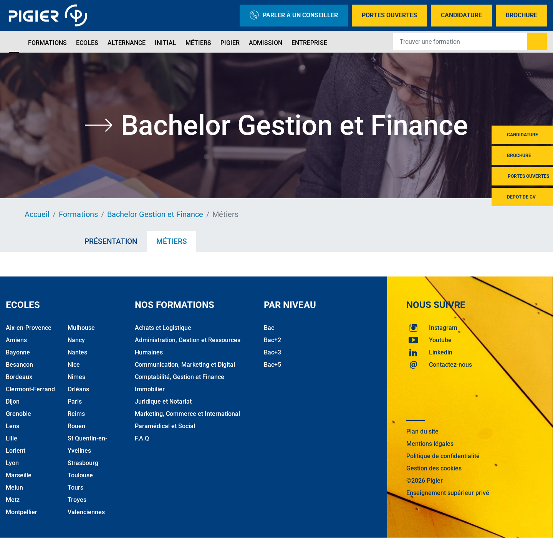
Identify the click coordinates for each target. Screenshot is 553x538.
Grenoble (18, 413)
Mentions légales (430, 443)
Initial (165, 42)
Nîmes (76, 377)
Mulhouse (81, 327)
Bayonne (18, 352)
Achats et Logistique (163, 327)
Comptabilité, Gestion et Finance (179, 377)
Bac (269, 327)
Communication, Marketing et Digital (185, 364)
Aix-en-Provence (28, 327)
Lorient (15, 450)
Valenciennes (86, 512)
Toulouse (80, 475)
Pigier (230, 42)
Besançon (19, 364)
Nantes (77, 352)
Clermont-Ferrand (30, 389)
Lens (12, 426)
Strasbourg (83, 463)
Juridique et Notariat (163, 401)
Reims (76, 413)
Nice (74, 364)
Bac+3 (272, 352)
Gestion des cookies (434, 468)
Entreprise (309, 42)
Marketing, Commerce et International (187, 413)
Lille (11, 438)
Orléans (78, 389)
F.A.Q (142, 438)
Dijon (13, 401)
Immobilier (150, 389)
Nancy (76, 340)
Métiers (198, 42)
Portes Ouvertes (389, 15)
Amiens (16, 340)
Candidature (461, 15)
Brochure (521, 15)
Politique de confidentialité (443, 456)
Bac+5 (272, 364)
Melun (14, 487)
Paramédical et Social (165, 426)
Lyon (12, 463)
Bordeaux (19, 377)
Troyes (77, 499)
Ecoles (87, 42)
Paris (75, 401)
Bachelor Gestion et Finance (155, 214)
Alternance (127, 42)
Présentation (110, 241)
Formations (47, 42)
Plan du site (422, 431)
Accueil (37, 214)
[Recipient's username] (460, 41)
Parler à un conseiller (294, 15)
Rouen (76, 426)
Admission (265, 42)
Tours (75, 487)
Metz (13, 499)
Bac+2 (272, 340)
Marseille (18, 475)
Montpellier (21, 512)
